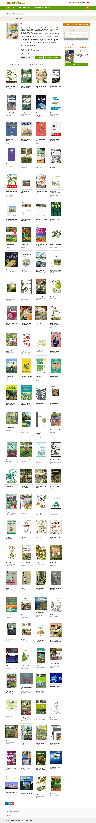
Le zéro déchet (31, 10)
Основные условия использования (13, 811)
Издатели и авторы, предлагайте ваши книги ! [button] (77, 24)
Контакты (8, 813)
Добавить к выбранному (53, 57)
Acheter (39, 57)
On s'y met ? (25, 24)
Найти (76, 39)
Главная (7, 10)
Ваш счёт (8, 815)
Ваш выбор (85, 2)
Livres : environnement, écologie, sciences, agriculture (19, 10)
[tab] (26, 65)
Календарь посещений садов (25, 7)
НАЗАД (9, 13)
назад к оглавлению (18, 13)
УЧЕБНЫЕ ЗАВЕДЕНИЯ (38, 7)
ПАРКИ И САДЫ (14, 7)
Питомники (47, 7)
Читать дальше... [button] (76, 64)
